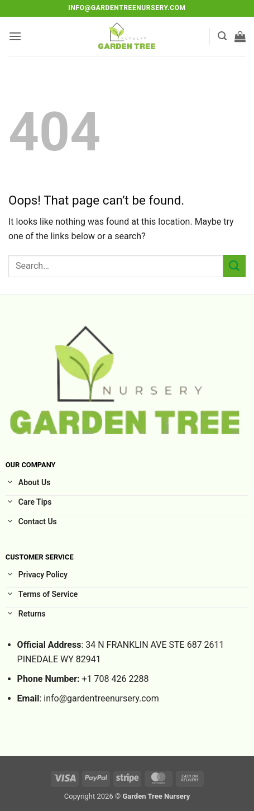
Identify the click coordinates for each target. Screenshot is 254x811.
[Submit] (234, 266)
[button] (15, 36)
